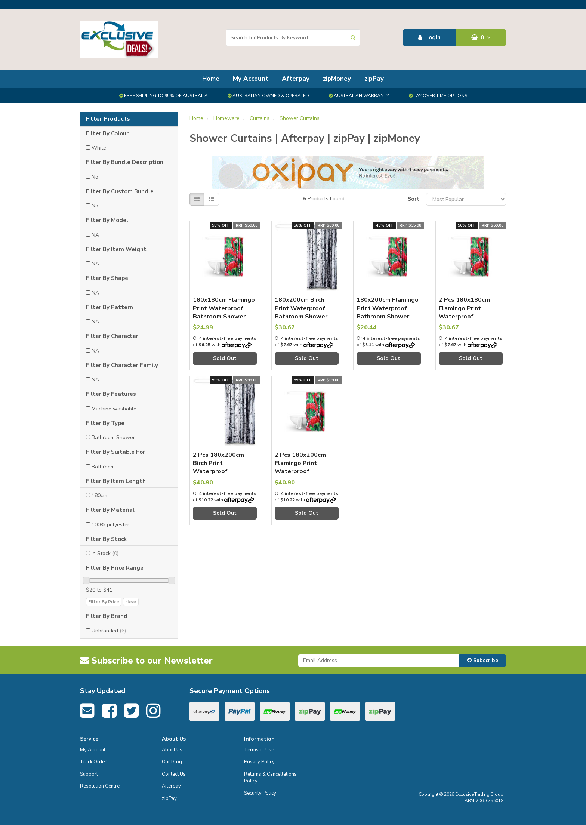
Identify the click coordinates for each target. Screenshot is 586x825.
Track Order (93, 761)
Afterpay (295, 78)
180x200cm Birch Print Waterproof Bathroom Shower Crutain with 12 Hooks (301, 317)
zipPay (374, 78)
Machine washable (114, 408)
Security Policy (260, 793)
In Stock (105, 553)
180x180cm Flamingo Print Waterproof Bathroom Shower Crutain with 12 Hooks (224, 317)
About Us (172, 749)
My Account (250, 78)
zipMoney (337, 78)
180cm (99, 495)
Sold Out (225, 358)
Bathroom (103, 466)
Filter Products (108, 119)
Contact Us (174, 774)
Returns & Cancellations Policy (270, 778)
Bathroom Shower (113, 437)
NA (95, 234)
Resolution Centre (100, 786)
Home (210, 78)
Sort (413, 199)
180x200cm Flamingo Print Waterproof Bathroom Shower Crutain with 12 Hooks (388, 317)
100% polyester (110, 524)
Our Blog (172, 761)
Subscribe (482, 660)
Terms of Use (259, 749)
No (95, 177)
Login (429, 37)
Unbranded (109, 630)
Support (89, 774)
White (99, 147)
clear (130, 602)
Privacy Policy (259, 761)
